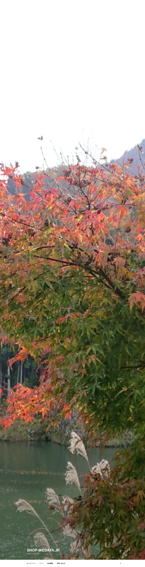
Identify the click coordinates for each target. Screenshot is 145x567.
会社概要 (50, 563)
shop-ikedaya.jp (43, 550)
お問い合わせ (61, 563)
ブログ (41, 563)
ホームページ (31, 563)
